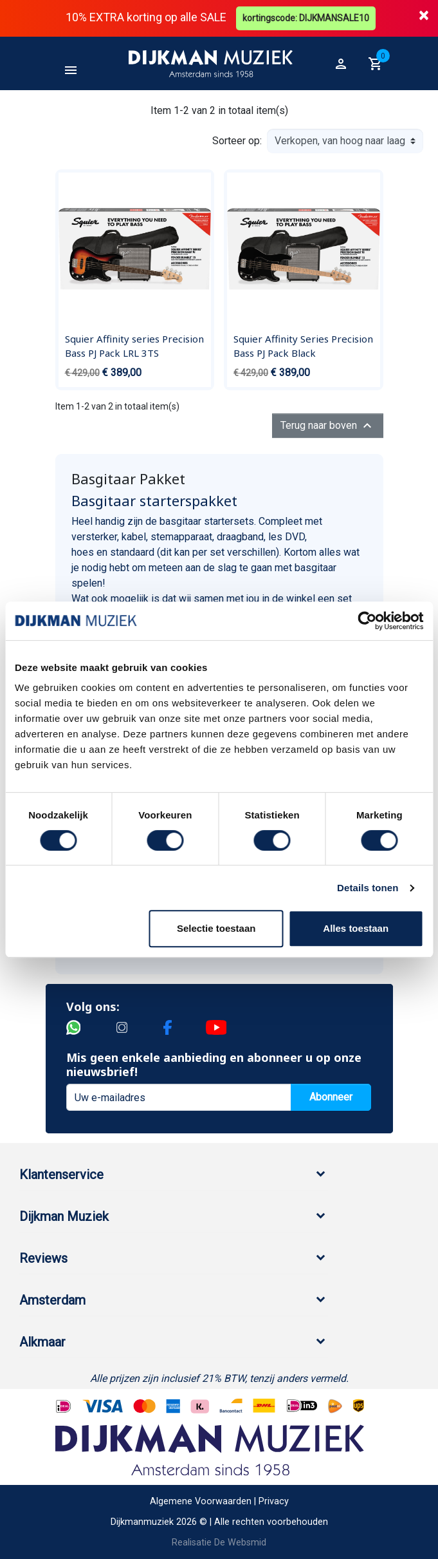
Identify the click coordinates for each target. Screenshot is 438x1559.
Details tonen (367, 887)
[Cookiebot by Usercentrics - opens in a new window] (367, 620)
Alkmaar (42, 1342)
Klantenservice (61, 1174)
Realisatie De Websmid (219, 1542)
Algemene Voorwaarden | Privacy (219, 1501)
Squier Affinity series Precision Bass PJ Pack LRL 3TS (134, 345)
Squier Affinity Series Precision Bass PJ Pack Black (303, 345)
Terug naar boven (327, 425)
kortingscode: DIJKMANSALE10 (305, 18)
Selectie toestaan (216, 928)
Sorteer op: (237, 141)
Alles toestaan (355, 928)
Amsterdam (52, 1300)
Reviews (43, 1258)
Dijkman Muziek (64, 1216)
